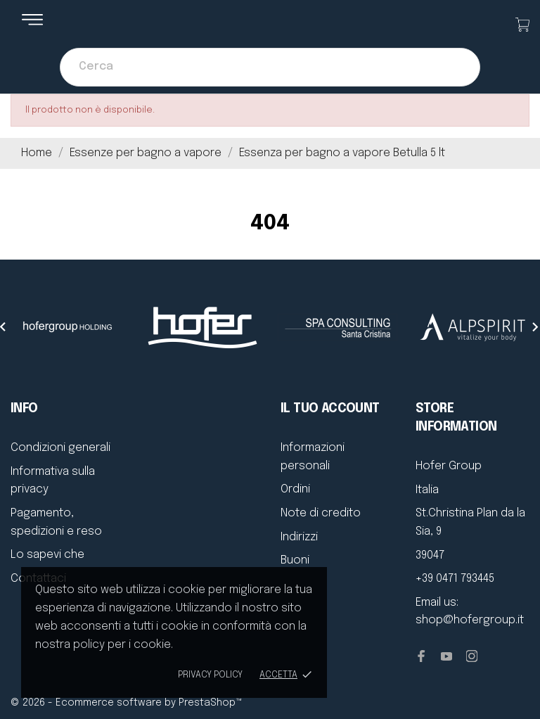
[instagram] (471, 656)
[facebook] (421, 656)
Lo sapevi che (47, 555)
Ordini (295, 489)
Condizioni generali (60, 448)
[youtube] (446, 656)
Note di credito (321, 513)
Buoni (295, 560)
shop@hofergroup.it (470, 620)
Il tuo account (330, 408)
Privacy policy (210, 675)
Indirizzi (299, 537)
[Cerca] (270, 67)
